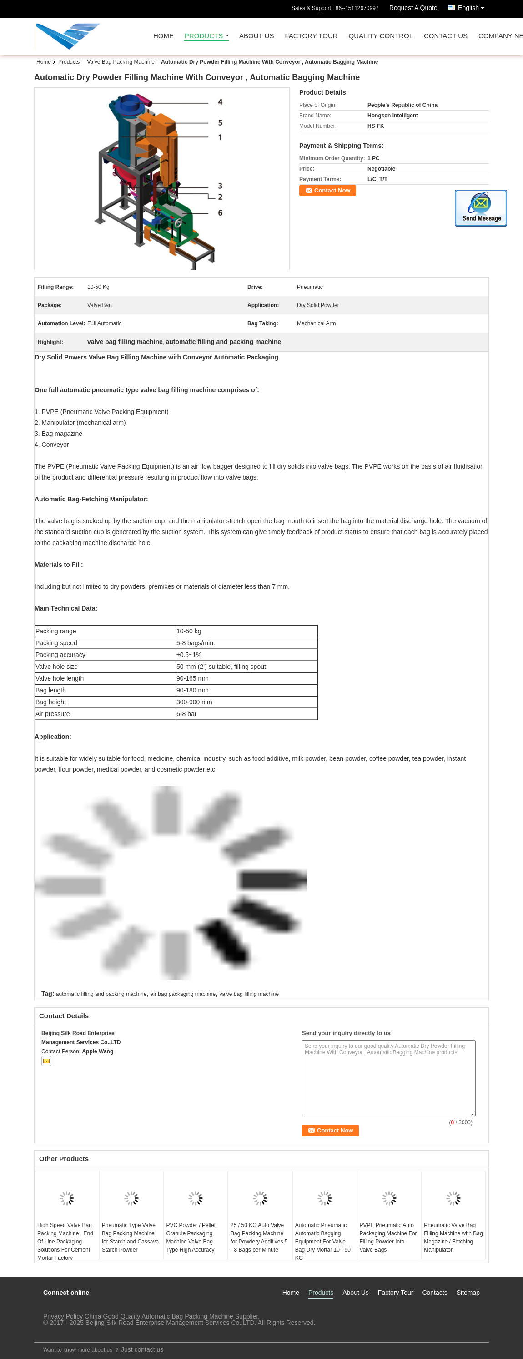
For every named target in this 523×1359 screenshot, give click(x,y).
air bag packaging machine (183, 994)
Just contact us (142, 1349)
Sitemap (468, 1292)
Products (204, 36)
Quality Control (381, 36)
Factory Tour (311, 36)
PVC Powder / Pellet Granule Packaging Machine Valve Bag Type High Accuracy (191, 1237)
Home (163, 36)
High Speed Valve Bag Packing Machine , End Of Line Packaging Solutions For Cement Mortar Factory (65, 1241)
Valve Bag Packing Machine (121, 62)
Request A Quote (413, 7)
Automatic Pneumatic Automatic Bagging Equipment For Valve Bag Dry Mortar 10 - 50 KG (323, 1241)
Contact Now (332, 190)
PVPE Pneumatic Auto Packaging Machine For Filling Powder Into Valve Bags (388, 1237)
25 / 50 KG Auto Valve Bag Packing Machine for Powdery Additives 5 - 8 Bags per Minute (259, 1237)
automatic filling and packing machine (101, 994)
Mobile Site (53, 1330)
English (473, 6)
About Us (256, 36)
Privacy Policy (63, 1316)
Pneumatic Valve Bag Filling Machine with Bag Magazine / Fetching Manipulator (453, 1237)
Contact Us (446, 36)
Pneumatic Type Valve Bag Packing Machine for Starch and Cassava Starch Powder (130, 1237)
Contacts (434, 1292)
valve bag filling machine (249, 994)
